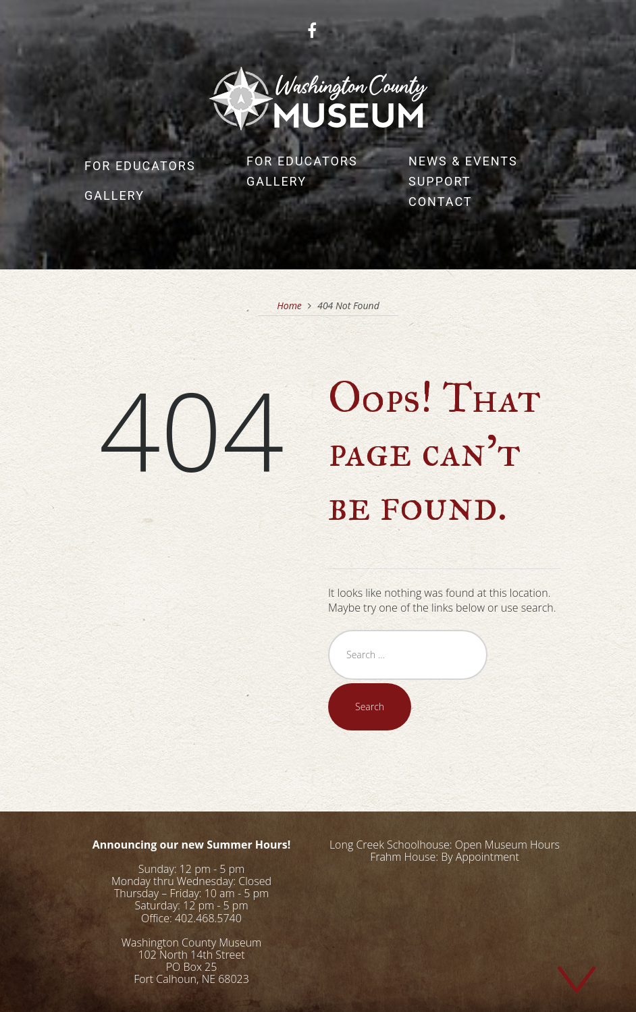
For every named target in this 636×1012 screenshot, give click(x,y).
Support (439, 181)
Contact (440, 201)
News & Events (463, 161)
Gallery (114, 195)
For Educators (140, 166)
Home (289, 305)
